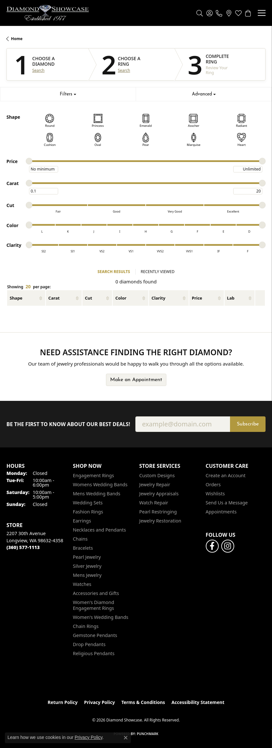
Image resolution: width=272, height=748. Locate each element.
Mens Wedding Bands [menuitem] (96, 493)
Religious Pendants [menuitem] (94, 653)
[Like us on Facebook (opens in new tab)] (212, 546)
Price (197, 298)
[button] (199, 12)
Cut (88, 298)
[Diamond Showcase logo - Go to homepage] (47, 13)
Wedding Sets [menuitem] (88, 503)
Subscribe (248, 424)
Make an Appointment (136, 379)
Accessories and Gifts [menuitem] (96, 593)
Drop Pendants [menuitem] (89, 644)
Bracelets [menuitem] (83, 548)
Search (38, 70)
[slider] (29, 161)
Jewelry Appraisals (159, 493)
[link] (219, 12)
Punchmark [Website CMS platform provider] (148, 734)
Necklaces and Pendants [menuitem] (99, 530)
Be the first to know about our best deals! (68, 424)
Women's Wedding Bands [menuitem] (101, 617)
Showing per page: (29, 287)
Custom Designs (157, 475)
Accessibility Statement (198, 702)
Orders (213, 484)
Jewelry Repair (154, 484)
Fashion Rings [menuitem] (88, 512)
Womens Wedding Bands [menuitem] (100, 484)
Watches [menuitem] (82, 584)
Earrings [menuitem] (82, 521)
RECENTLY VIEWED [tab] (158, 271)
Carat (54, 298)
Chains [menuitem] (80, 539)
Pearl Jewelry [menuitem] (87, 557)
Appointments (221, 512)
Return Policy (63, 702)
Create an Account (226, 475)
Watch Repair (153, 503)
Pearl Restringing (158, 512)
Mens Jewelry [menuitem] (87, 575)
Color (120, 298)
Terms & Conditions (143, 702)
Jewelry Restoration (160, 521)
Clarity (158, 298)
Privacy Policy (99, 702)
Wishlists (215, 493)
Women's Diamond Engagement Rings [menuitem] (93, 605)
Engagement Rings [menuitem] (93, 475)
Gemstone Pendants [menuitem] (95, 635)
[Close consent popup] (126, 738)
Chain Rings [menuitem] (86, 626)
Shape (16, 298)
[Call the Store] (23, 547)
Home (17, 38)
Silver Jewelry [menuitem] (87, 566)
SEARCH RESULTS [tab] (114, 271)
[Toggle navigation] (262, 13)
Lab (231, 298)
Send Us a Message (227, 503)
